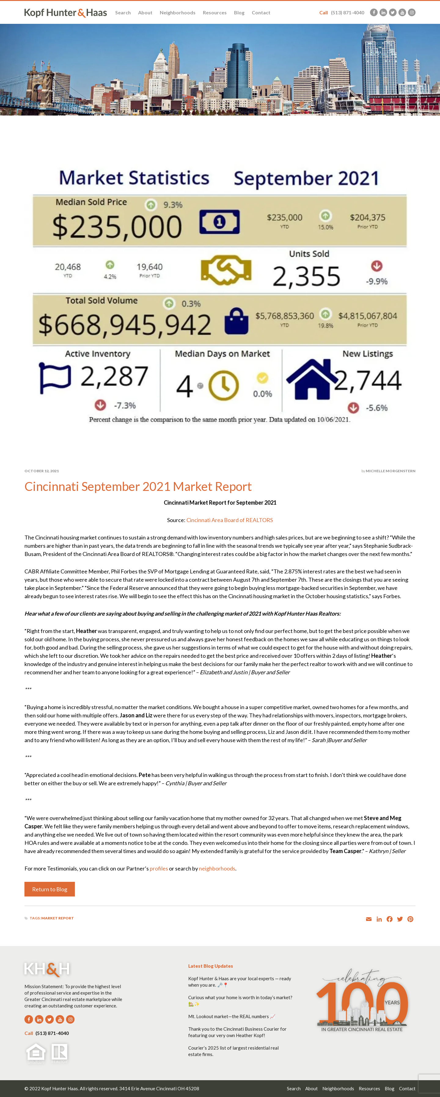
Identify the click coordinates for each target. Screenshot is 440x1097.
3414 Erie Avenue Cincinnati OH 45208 (159, 1088)
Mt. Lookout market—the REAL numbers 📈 (232, 1016)
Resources (215, 12)
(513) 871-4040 (341, 12)
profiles (159, 868)
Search (123, 12)
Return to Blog (49, 889)
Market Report (57, 918)
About (145, 12)
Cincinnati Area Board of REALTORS (229, 520)
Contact (261, 12)
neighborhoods (217, 868)
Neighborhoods (178, 12)
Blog (239, 12)
